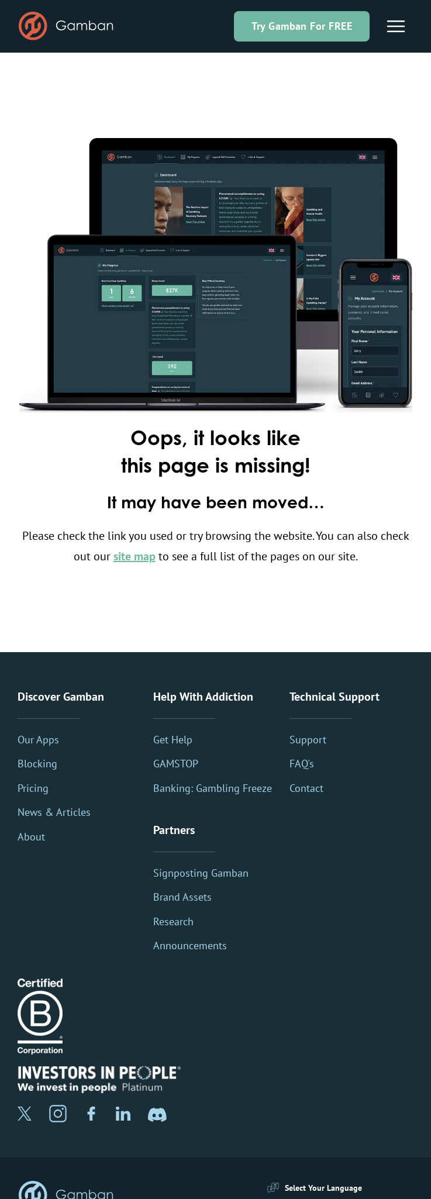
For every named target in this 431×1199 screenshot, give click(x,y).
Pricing (33, 788)
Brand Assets (182, 897)
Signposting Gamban (201, 873)
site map (134, 556)
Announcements (190, 945)
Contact (306, 788)
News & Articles (54, 812)
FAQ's (301, 763)
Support (307, 739)
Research (173, 921)
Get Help (172, 739)
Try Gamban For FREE (301, 26)
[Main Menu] (395, 26)
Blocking (37, 763)
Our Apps (38, 739)
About (31, 836)
